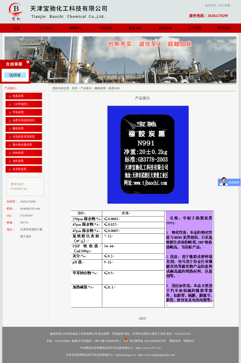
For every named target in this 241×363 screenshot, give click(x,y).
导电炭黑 (18, 112)
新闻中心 (76, 28)
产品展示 (105, 28)
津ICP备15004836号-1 (108, 341)
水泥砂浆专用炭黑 (24, 136)
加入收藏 (224, 5)
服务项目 (135, 28)
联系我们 (224, 28)
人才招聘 (194, 28)
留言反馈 (165, 28)
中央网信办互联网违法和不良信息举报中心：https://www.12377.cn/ (120, 348)
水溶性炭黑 (19, 169)
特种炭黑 (18, 152)
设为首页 (210, 5)
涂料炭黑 (18, 161)
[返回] (142, 318)
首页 (16, 28)
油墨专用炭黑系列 (24, 120)
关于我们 (46, 28)
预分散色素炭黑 (22, 144)
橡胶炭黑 (18, 128)
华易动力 (188, 341)
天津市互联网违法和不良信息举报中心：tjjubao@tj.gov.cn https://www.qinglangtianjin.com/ (120, 354)
